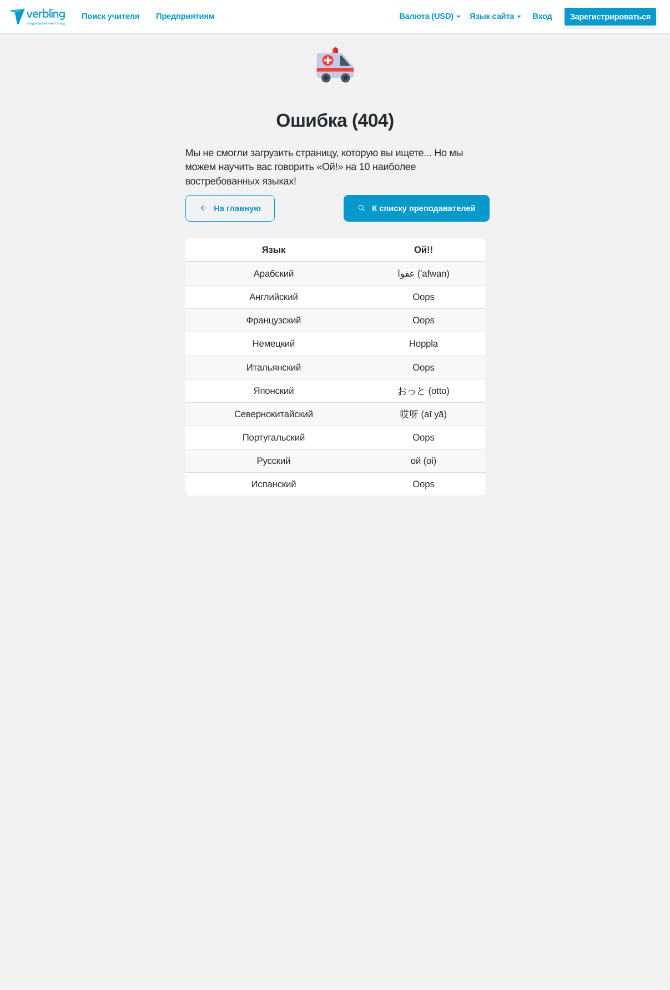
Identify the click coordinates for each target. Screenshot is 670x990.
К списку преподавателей (416, 208)
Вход (542, 16)
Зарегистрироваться (610, 16)
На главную (230, 208)
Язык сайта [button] (495, 16)
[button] (430, 16)
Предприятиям (185, 16)
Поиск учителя (110, 16)
